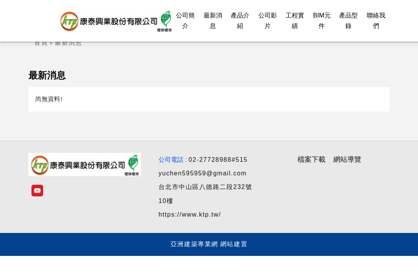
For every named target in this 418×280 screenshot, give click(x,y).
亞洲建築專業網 (194, 244)
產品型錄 (348, 21)
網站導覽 (347, 159)
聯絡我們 (376, 21)
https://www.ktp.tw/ (189, 214)
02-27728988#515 (217, 159)
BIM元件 (322, 21)
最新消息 (213, 21)
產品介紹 (240, 21)
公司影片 (267, 21)
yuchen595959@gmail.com (202, 173)
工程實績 (295, 21)
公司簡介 (185, 21)
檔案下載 (312, 159)
